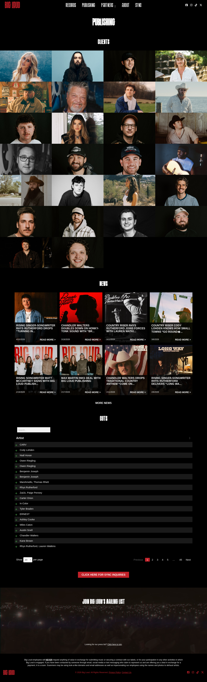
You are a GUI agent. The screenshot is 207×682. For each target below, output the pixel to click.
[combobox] (27, 565)
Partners (107, 5)
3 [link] (157, 565)
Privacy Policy (115, 678)
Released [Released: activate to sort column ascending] (172, 438)
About (125, 5)
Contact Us (126, 678)
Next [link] (188, 565)
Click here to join (114, 650)
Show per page (29, 565)
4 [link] (162, 565)
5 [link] (167, 565)
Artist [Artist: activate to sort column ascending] (20, 438)
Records (71, 5)
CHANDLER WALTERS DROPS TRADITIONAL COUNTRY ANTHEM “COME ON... (125, 381)
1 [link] (147, 565)
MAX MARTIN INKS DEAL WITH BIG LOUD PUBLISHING (81, 379)
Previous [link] (138, 565)
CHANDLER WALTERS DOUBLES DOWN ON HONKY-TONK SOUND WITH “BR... (80, 328)
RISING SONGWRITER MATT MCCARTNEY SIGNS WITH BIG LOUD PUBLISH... (35, 381)
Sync (138, 5)
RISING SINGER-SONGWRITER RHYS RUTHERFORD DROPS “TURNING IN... (35, 328)
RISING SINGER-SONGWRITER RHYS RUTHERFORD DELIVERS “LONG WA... (170, 381)
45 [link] (180, 565)
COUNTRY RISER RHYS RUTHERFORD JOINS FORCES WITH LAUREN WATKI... (125, 328)
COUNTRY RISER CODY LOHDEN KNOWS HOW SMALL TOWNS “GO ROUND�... (170, 328)
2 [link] (152, 565)
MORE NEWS (103, 403)
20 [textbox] (26, 565)
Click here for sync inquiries (103, 580)
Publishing (88, 5)
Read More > (48, 339)
